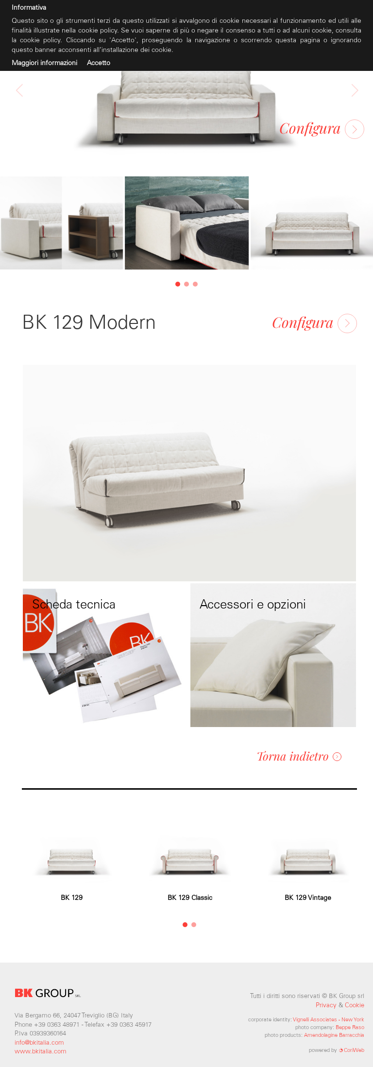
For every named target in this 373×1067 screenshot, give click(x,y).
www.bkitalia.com (41, 1051)
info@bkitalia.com (39, 1042)
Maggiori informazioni (44, 63)
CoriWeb (351, 1050)
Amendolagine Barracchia (334, 1035)
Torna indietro (298, 755)
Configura (321, 127)
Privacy (326, 1005)
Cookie (354, 1005)
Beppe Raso (350, 1027)
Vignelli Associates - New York (328, 1019)
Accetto (98, 63)
